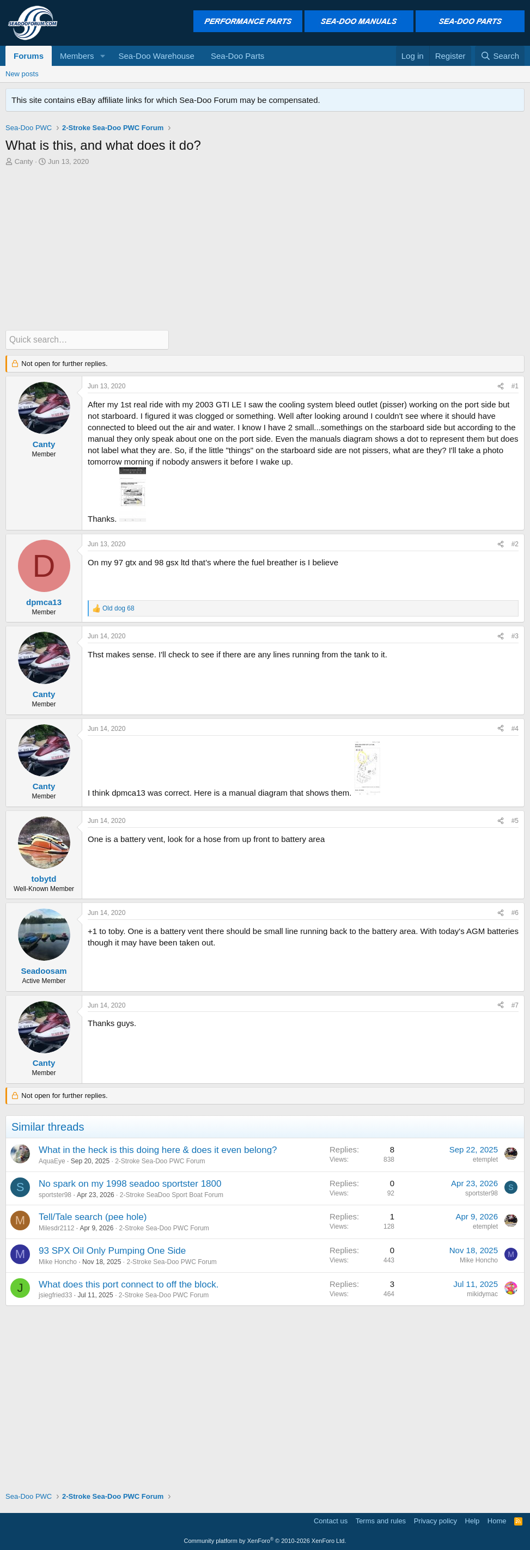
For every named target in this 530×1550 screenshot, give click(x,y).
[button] (102, 56)
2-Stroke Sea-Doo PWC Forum (160, 1160)
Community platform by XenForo (265, 1540)
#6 (515, 913)
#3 (515, 636)
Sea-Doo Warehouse (156, 55)
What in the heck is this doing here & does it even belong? (158, 1149)
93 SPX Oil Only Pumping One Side (112, 1250)
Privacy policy (435, 1520)
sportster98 (55, 1194)
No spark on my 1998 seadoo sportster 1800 (130, 1183)
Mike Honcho (58, 1261)
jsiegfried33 (55, 1295)
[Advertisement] (265, 248)
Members (77, 55)
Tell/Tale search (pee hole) (93, 1217)
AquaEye (52, 1160)
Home (497, 1520)
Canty (24, 161)
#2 (515, 543)
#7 (515, 1005)
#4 (515, 728)
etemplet (485, 1159)
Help (472, 1520)
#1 (515, 386)
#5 (515, 820)
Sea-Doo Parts (237, 55)
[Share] (501, 386)
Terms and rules (381, 1520)
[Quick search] (87, 340)
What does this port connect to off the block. (128, 1284)
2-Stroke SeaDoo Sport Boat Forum (171, 1194)
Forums (29, 55)
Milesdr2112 (56, 1227)
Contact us (331, 1520)
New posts (22, 74)
